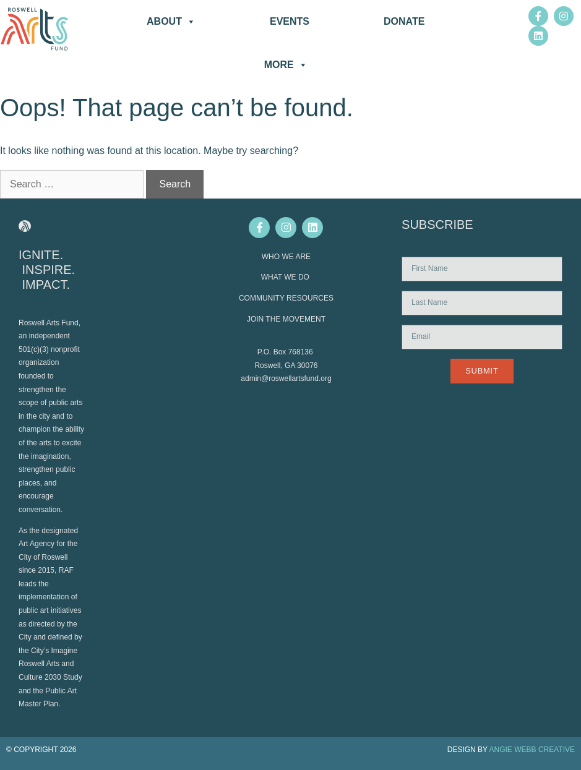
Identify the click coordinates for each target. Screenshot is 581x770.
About (171, 21)
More (286, 65)
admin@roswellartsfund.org (286, 378)
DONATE (404, 21)
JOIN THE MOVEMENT (286, 319)
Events (289, 21)
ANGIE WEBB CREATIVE (532, 749)
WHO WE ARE (286, 256)
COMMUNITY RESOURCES (286, 298)
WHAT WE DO (286, 277)
